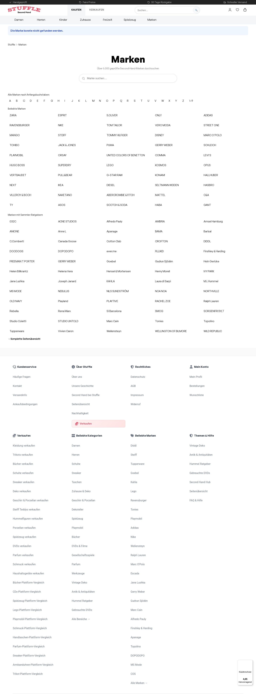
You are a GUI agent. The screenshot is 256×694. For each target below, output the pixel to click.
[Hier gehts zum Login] (230, 10)
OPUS (207, 165)
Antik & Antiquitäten (82, 544)
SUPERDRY (64, 165)
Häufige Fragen (21, 375)
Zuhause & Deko (80, 468)
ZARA (13, 115)
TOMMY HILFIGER (117, 135)
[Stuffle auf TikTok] (43, 680)
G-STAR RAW (115, 175)
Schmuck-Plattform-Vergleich (29, 572)
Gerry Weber (137, 544)
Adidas (134, 495)
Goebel (111, 261)
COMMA (160, 155)
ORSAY (62, 155)
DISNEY (159, 135)
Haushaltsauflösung (165, 653)
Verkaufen (96, 9)
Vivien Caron (65, 331)
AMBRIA (160, 221)
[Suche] (167, 10)
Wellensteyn (114, 331)
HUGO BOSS (17, 165)
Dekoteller (77, 482)
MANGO (15, 135)
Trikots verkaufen (22, 440)
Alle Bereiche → (80, 565)
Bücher (75, 502)
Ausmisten (161, 656)
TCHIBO (14, 145)
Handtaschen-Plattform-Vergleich (31, 579)
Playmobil (77, 495)
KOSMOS (160, 165)
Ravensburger (138, 475)
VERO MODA (162, 125)
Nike (133, 502)
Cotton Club (114, 241)
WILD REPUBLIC (213, 331)
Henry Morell (162, 271)
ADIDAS (208, 115)
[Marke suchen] (128, 78)
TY (11, 205)
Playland (63, 301)
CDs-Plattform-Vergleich (26, 544)
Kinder (63, 19)
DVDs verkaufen (21, 509)
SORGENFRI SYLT (214, 311)
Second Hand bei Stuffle (85, 389)
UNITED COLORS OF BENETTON (126, 155)
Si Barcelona (114, 311)
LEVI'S (207, 155)
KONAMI (160, 175)
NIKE (60, 125)
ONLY (158, 115)
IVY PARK (209, 271)
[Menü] (251, 662)
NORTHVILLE (211, 291)
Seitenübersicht (80, 396)
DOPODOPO (65, 251)
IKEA (60, 185)
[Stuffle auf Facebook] (25, 680)
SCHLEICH (210, 145)
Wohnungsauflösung (142, 656)
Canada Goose (67, 241)
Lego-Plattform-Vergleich (26, 558)
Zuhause (85, 19)
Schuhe (76, 447)
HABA (158, 205)
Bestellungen (197, 382)
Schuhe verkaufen (22, 454)
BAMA (158, 231)
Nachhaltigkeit (79, 403)
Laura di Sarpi (163, 281)
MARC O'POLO (213, 135)
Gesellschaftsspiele (82, 516)
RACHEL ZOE (163, 301)
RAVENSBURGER (20, 125)
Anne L (62, 231)
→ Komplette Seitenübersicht (24, 338)
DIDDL (207, 241)
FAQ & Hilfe (196, 475)
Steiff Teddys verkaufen (25, 482)
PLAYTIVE (112, 301)
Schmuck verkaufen (23, 523)
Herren (41, 19)
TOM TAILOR (114, 125)
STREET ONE (211, 125)
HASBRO (209, 185)
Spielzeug (130, 19)
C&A (206, 195)
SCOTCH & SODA (117, 205)
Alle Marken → (139, 613)
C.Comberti (17, 241)
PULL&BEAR (65, 175)
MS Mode (136, 599)
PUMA (110, 145)
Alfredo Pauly (114, 221)
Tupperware (17, 331)
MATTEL (160, 195)
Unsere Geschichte (82, 382)
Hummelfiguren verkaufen (27, 488)
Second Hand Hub (199, 461)
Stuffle (11, 44)
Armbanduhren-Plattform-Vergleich (32, 599)
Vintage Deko (79, 537)
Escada (135, 530)
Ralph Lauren (211, 301)
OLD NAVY (16, 301)
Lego (133, 468)
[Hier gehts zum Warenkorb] (245, 10)
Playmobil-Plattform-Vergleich (29, 565)
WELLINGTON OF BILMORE (171, 331)
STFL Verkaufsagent (90, 654)
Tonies (159, 321)
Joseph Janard (67, 281)
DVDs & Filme (79, 509)
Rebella (14, 311)
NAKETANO (65, 195)
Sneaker (76, 454)
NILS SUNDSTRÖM (118, 291)
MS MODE (16, 291)
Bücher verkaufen (22, 447)
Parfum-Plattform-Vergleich (28, 585)
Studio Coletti (18, 321)
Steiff (133, 440)
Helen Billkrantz (19, 271)
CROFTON (161, 241)
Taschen (76, 461)
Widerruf (135, 396)
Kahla (134, 461)
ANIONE (14, 231)
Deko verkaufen (21, 468)
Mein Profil (195, 375)
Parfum (76, 523)
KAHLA (111, 281)
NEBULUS (63, 291)
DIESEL (111, 185)
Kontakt (17, 382)
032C (13, 221)
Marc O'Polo (137, 523)
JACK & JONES (67, 145)
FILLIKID (159, 251)
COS (133, 606)
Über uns (76, 375)
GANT (207, 205)
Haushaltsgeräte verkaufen (27, 530)
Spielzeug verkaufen (24, 502)
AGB (133, 382)
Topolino (209, 321)
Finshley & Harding (214, 251)
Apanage (112, 231)
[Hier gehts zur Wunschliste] (237, 10)
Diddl (133, 433)
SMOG (159, 311)
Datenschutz (137, 375)
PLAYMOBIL (16, 155)
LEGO (110, 165)
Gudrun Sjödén (164, 261)
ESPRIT (62, 115)
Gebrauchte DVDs (81, 558)
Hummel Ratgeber (81, 551)
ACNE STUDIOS (67, 221)
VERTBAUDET (18, 175)
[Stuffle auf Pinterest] (34, 680)
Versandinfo (19, 389)
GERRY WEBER (164, 145)
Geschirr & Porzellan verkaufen (29, 475)
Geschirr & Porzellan (83, 475)
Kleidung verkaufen (23, 433)
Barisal (207, 231)
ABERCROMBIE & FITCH (121, 195)
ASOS (61, 205)
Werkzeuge (78, 530)
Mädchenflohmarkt (66, 654)
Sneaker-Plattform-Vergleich (28, 592)
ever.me (112, 251)
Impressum (137, 389)
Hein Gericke (211, 261)
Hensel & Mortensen (119, 271)
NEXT (13, 185)
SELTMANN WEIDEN (167, 185)
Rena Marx (64, 311)
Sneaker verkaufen (23, 461)
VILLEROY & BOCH (20, 195)
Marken (151, 19)
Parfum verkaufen (22, 516)
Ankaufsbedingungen (24, 396)
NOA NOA (161, 291)
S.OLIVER (112, 115)
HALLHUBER (211, 175)
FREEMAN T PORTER (22, 261)
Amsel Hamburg (213, 221)
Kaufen (76, 9)
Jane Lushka (17, 281)
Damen (19, 19)
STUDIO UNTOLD (68, 321)
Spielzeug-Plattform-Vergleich (29, 551)
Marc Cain (113, 321)
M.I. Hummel (211, 281)
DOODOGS (16, 251)
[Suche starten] (196, 10)
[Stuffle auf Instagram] (16, 680)
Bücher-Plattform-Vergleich (27, 537)
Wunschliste (196, 389)
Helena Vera (65, 271)
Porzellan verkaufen (23, 495)
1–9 (191, 100)
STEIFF (62, 135)
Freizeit (107, 19)
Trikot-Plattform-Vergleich (27, 606)
